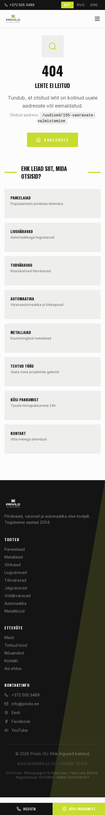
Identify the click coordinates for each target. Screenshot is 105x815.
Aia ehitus (13, 668)
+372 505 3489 (19, 5)
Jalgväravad (15, 588)
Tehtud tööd (15, 645)
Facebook (17, 721)
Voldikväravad (17, 595)
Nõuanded (14, 653)
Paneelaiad (14, 549)
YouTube (16, 730)
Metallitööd (14, 611)
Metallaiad (13, 557)
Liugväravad (15, 572)
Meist (9, 637)
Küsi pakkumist (78, 808)
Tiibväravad (15, 580)
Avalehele (52, 140)
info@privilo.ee (21, 703)
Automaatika (15, 603)
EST (67, 5)
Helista (26, 808)
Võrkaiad (12, 564)
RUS (80, 5)
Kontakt (11, 660)
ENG (94, 5)
